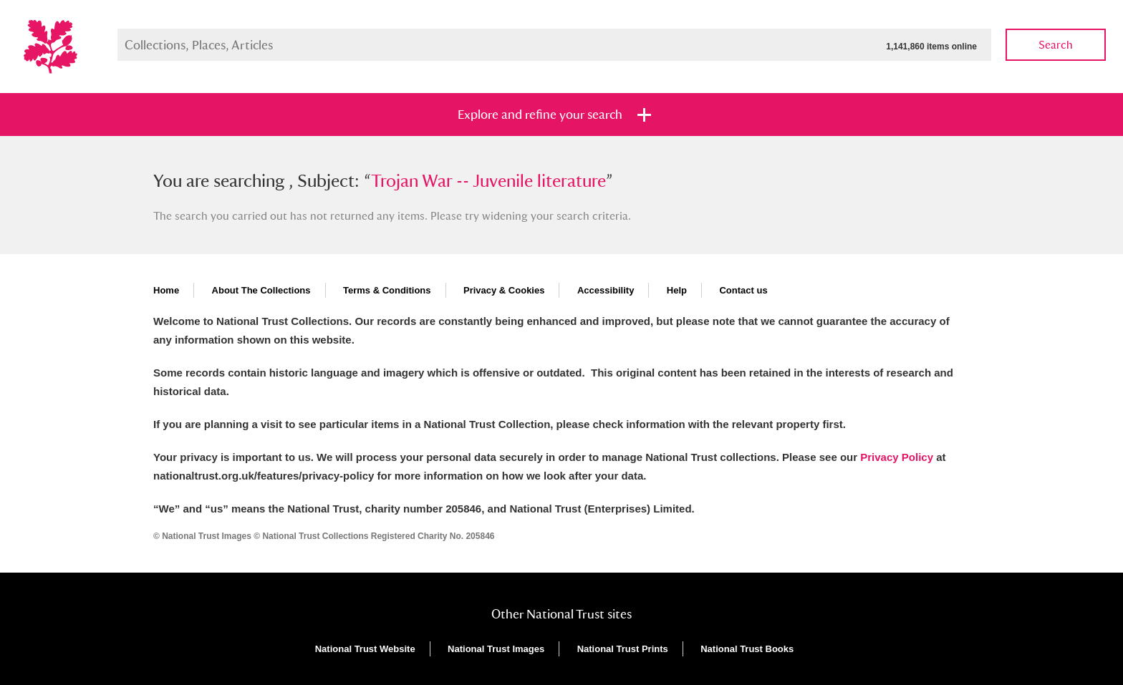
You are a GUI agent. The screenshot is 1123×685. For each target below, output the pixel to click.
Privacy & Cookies (503, 290)
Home (166, 290)
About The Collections (261, 290)
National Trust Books (747, 648)
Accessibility (606, 290)
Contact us (743, 290)
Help (677, 290)
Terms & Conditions (387, 290)
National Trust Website (365, 648)
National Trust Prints (622, 648)
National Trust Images (496, 648)
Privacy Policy (896, 457)
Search (1055, 45)
